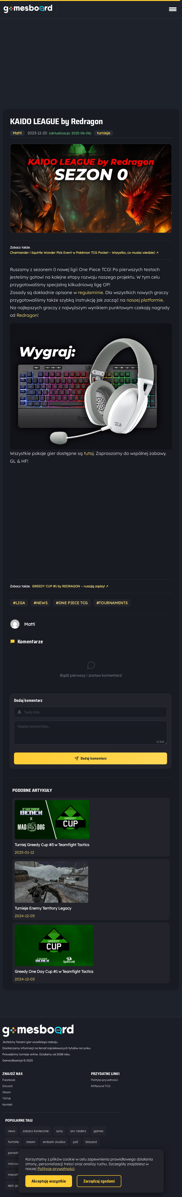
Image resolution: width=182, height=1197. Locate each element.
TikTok (6, 1098)
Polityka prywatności (104, 1080)
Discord (7, 1086)
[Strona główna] (28, 11)
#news (40, 603)
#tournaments (111, 603)
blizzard (91, 1142)
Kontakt (7, 1104)
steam (30, 1142)
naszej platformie (145, 300)
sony (59, 1131)
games (98, 1131)
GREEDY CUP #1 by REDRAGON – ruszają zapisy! (70, 586)
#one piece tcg (72, 603)
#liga (19, 603)
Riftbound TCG (100, 1086)
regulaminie (90, 292)
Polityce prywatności (55, 1168)
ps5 (75, 1142)
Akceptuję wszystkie (49, 1181)
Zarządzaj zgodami (99, 1181)
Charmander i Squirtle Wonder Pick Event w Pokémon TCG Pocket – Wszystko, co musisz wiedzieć (84, 252)
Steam (6, 1092)
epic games (16, 1185)
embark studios (54, 1142)
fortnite (13, 1142)
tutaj (89, 453)
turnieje (103, 133)
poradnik (14, 1153)
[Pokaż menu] (172, 9)
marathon (15, 1174)
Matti (17, 133)
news (11, 1131)
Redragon (27, 315)
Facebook (8, 1080)
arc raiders (78, 1131)
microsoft (15, 1163)
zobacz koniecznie (36, 1131)
